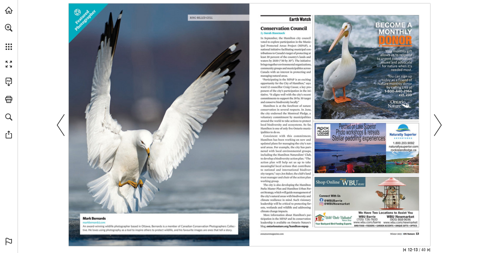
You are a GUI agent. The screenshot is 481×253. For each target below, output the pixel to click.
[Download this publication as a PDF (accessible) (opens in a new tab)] (9, 82)
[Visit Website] (94, 222)
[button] (9, 28)
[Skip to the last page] (428, 250)
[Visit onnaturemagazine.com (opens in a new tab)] (9, 10)
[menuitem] (9, 37)
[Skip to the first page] (404, 250)
